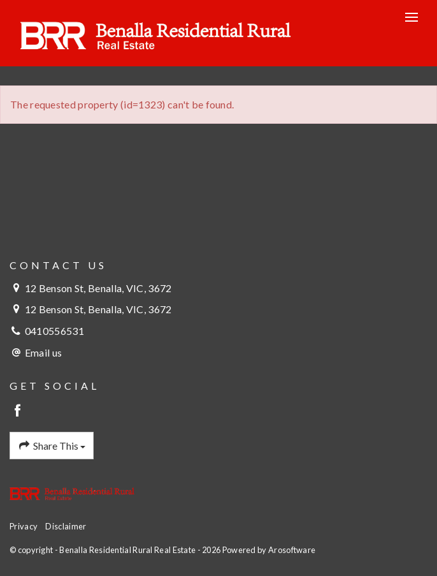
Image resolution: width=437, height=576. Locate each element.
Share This (51, 446)
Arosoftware (291, 550)
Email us (43, 352)
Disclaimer (65, 526)
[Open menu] (411, 17)
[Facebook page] (18, 411)
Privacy (24, 526)
